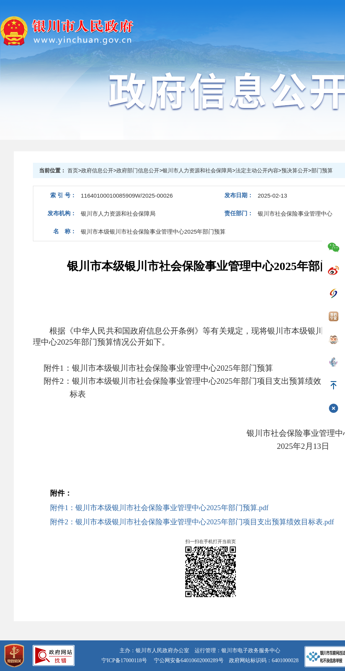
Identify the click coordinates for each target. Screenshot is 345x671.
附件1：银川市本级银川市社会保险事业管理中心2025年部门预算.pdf (159, 508)
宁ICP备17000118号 (124, 660)
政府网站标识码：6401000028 (264, 660)
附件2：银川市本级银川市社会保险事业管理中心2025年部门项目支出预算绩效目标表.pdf (192, 522)
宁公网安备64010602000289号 (189, 660)
